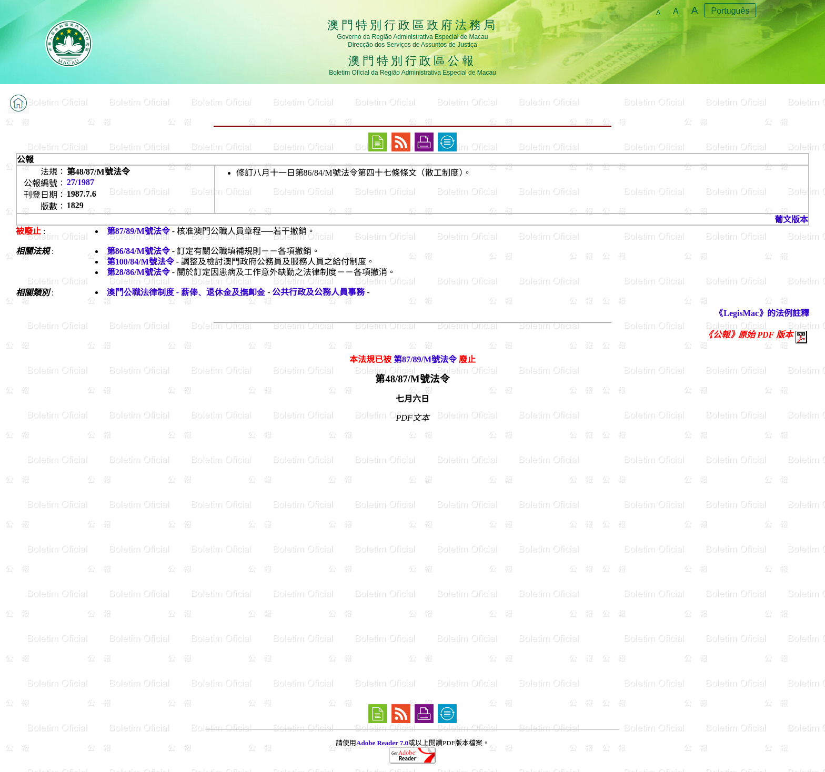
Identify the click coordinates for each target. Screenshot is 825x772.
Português (730, 10)
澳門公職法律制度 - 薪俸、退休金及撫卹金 (186, 292)
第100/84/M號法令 (140, 261)
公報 (25, 159)
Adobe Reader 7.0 (382, 743)
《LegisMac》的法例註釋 (762, 313)
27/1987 (80, 182)
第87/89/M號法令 (138, 231)
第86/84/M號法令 (138, 251)
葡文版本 (791, 219)
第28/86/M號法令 (138, 272)
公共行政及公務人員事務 (318, 292)
